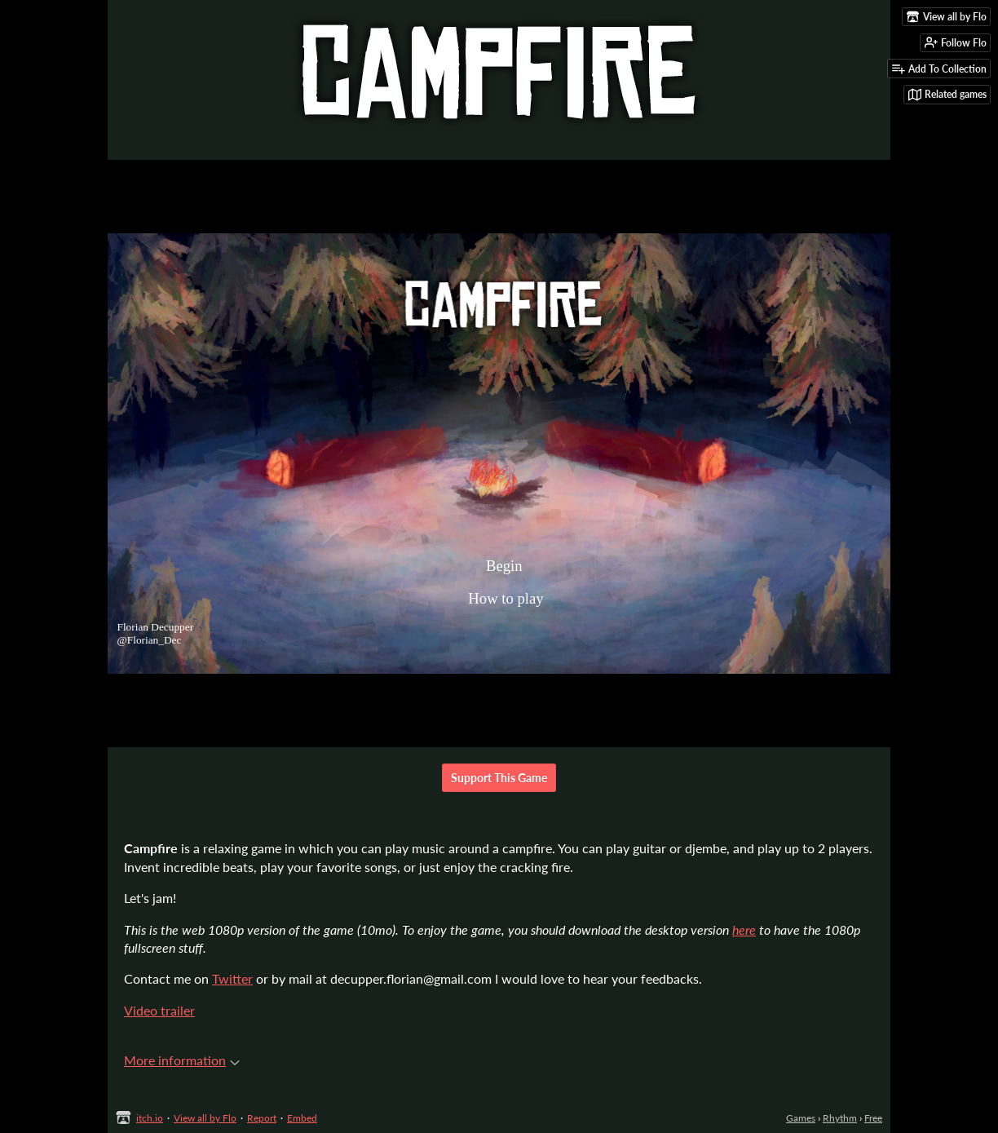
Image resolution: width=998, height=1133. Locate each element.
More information (182, 1060)
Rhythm (840, 1118)
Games (800, 1118)
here (744, 929)
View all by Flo (205, 1118)
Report (261, 1118)
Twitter (232, 978)
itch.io (149, 1118)
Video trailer (159, 1010)
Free (873, 1118)
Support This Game (499, 778)
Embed (302, 1118)
